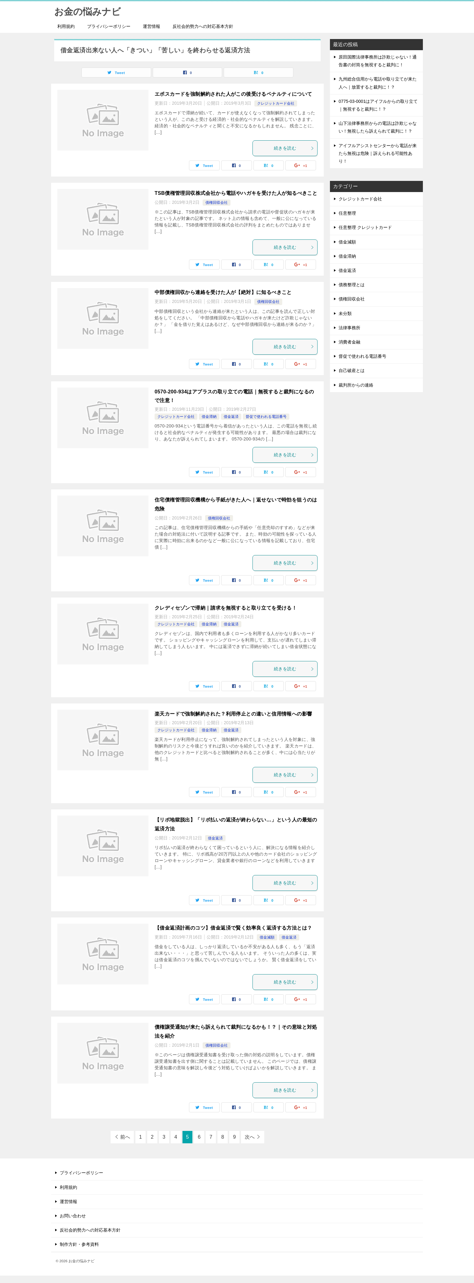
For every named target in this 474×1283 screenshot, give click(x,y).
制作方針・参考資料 (79, 1244)
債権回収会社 (216, 202)
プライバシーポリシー (108, 26)
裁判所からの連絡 (356, 385)
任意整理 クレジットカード (365, 227)
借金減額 (267, 937)
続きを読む (294, 148)
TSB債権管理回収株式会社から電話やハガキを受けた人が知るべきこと (236, 193)
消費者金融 (349, 341)
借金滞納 (209, 416)
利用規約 (66, 26)
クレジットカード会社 (275, 103)
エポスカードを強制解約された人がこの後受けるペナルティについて (233, 94)
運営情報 (151, 26)
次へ (250, 1137)
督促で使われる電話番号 (266, 416)
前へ (125, 1137)
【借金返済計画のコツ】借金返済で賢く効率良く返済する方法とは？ (233, 928)
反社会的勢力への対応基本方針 (203, 26)
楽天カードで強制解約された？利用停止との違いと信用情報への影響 (233, 713)
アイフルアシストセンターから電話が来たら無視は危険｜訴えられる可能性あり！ (378, 153)
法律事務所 (349, 327)
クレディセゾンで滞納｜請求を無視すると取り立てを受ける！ (226, 608)
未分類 (345, 313)
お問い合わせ (73, 1215)
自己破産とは (352, 370)
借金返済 (231, 416)
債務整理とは (352, 284)
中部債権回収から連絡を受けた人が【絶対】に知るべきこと (223, 292)
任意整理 (347, 213)
